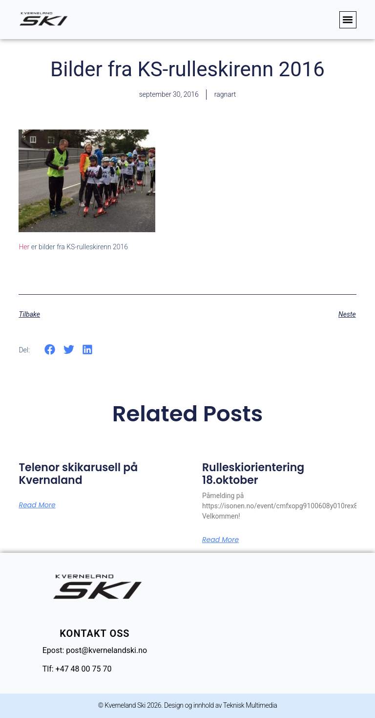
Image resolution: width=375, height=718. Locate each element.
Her (24, 247)
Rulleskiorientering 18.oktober (253, 474)
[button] (347, 19)
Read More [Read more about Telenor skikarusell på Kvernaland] (37, 504)
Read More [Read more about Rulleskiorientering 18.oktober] (220, 539)
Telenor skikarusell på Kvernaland (78, 474)
